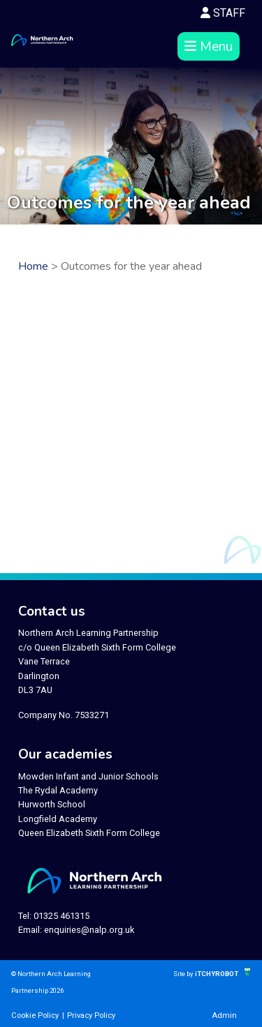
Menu (208, 47)
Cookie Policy (35, 1015)
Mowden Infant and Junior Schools (88, 776)
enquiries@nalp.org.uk (89, 930)
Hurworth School (51, 804)
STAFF (223, 13)
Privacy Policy (91, 1015)
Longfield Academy (57, 819)
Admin (224, 1015)
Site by (184, 973)
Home (33, 266)
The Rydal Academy (58, 790)
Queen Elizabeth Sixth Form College (89, 833)
